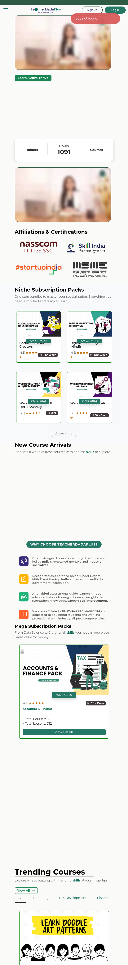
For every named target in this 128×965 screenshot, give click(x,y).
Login (115, 10)
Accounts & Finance (38, 709)
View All (26, 890)
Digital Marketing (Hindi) (84, 344)
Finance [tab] (103, 898)
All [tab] (20, 898)
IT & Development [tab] (72, 898)
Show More (64, 434)
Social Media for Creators (32, 344)
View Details (64, 732)
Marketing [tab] (41, 898)
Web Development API (88, 403)
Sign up (92, 10)
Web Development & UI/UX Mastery (36, 405)
